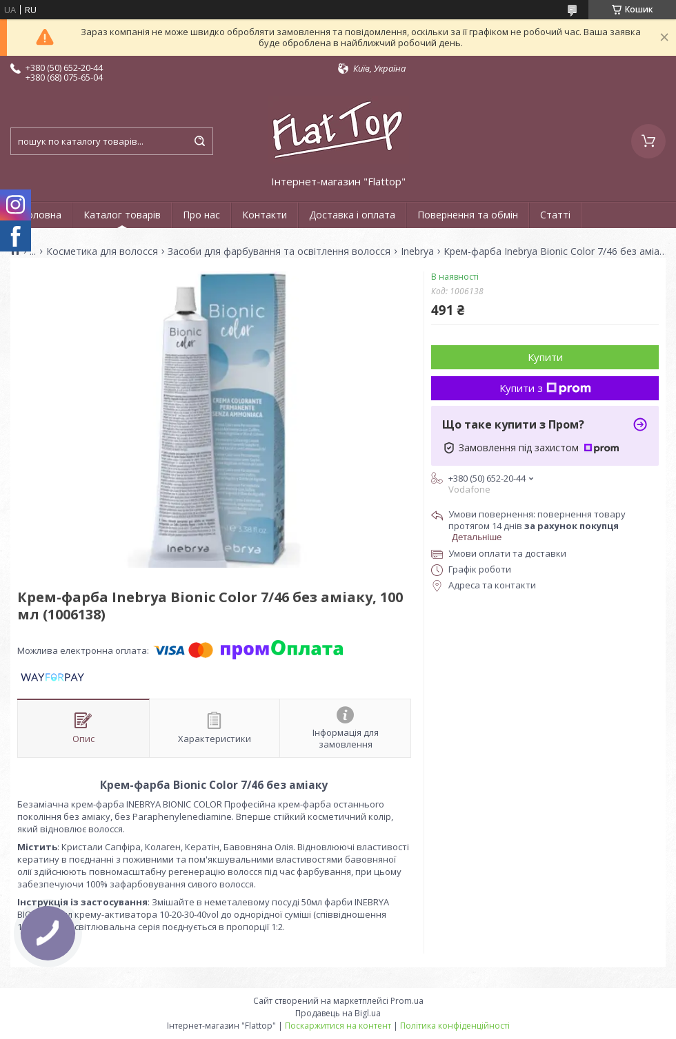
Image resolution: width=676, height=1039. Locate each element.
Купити (545, 357)
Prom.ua (407, 1001)
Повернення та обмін (467, 214)
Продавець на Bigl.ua (338, 1013)
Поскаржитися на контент (338, 1025)
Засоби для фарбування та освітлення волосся (279, 251)
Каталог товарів (122, 214)
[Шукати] (199, 141)
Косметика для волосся (102, 251)
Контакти (264, 214)
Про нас (201, 214)
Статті (555, 214)
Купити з (545, 388)
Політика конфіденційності (455, 1025)
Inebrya (417, 251)
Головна (41, 214)
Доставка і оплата (352, 214)
